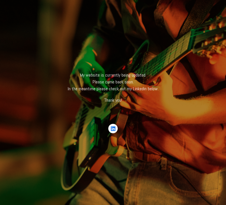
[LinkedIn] (113, 129)
